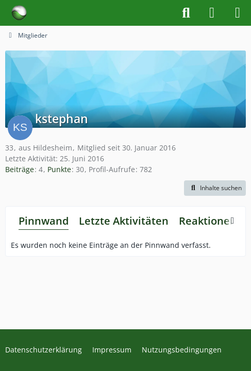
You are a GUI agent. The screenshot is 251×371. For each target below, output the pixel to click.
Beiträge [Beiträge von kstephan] (19, 169)
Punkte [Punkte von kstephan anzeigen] (59, 169)
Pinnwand (44, 221)
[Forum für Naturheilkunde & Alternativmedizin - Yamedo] (19, 13)
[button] (215, 188)
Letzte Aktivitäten (124, 221)
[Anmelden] (212, 13)
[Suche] (186, 13)
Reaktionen (208, 221)
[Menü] (237, 13)
